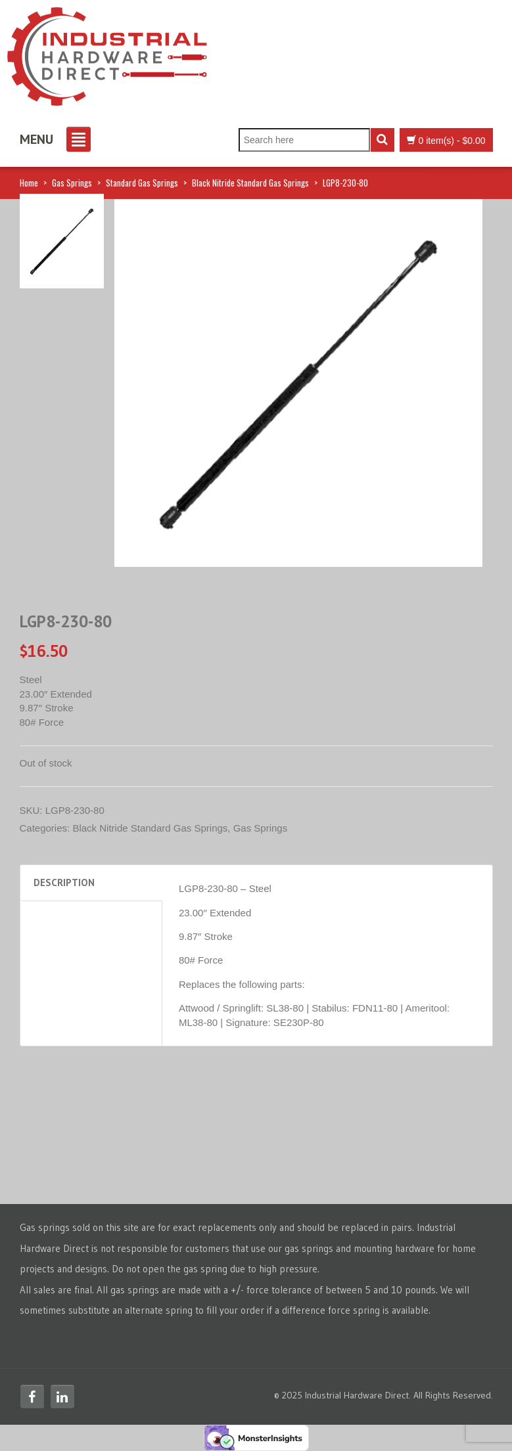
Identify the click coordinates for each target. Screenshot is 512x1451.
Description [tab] (64, 882)
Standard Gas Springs (142, 182)
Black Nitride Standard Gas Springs (250, 182)
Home (29, 182)
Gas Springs (72, 182)
